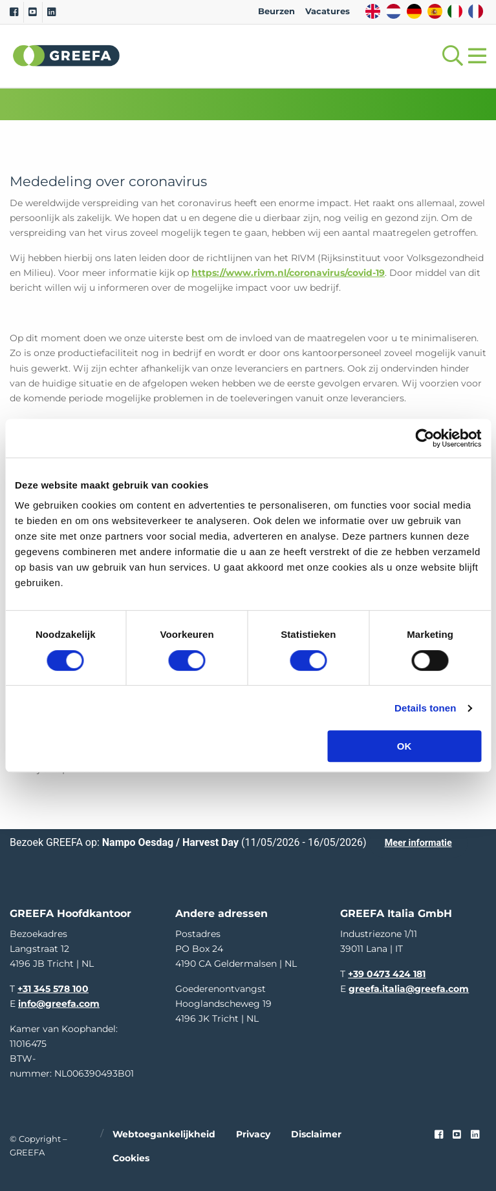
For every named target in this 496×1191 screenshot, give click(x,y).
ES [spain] (434, 11)
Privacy (253, 1134)
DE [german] (414, 11)
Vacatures (327, 11)
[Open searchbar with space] (450, 56)
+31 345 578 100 (53, 989)
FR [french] (475, 11)
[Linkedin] (51, 12)
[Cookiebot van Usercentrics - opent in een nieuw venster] (424, 438)
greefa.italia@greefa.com (409, 989)
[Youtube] (32, 12)
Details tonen (425, 707)
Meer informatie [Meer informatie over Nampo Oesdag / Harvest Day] (418, 843)
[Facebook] (14, 12)
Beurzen (276, 11)
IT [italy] (454, 11)
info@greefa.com (59, 1003)
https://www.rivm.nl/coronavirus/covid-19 (288, 273)
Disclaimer (316, 1134)
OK (404, 746)
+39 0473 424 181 (387, 974)
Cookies (131, 1158)
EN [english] (372, 11)
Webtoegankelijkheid (164, 1134)
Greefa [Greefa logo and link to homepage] (67, 55)
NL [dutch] (393, 11)
